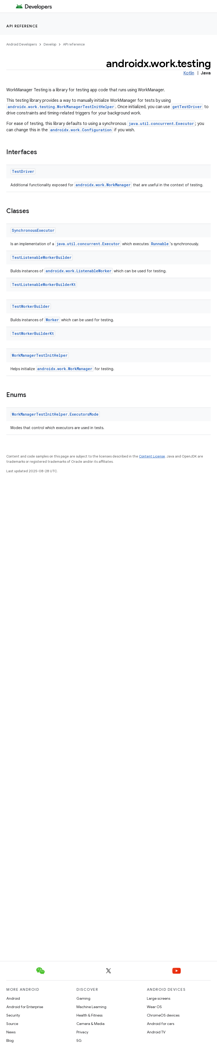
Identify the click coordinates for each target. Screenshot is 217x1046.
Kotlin (188, 73)
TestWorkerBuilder (31, 306)
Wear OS (154, 1006)
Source (12, 1023)
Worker (52, 319)
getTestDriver (187, 106)
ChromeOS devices (163, 1015)
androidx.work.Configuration (81, 129)
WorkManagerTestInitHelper (40, 355)
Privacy (82, 1032)
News (11, 1032)
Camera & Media (90, 1023)
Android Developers (21, 44)
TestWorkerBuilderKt (33, 333)
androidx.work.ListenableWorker (78, 270)
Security (13, 1015)
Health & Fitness (89, 1015)
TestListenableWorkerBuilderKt (44, 284)
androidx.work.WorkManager (103, 184)
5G (79, 1040)
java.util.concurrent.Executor (161, 123)
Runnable (160, 243)
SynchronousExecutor (33, 230)
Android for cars (160, 1023)
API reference (22, 26)
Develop (50, 44)
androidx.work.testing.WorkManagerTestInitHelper (61, 106)
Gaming (83, 998)
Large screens (158, 998)
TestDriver (23, 171)
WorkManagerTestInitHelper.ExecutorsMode (55, 414)
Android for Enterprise (24, 1006)
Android (13, 998)
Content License (152, 456)
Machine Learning (91, 1006)
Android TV (156, 1032)
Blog (10, 1040)
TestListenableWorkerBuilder (41, 257)
